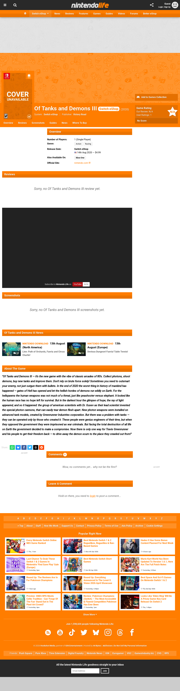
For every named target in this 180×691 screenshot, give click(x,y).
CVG (159, 653)
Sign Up (167, 7)
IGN (107, 653)
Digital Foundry (76, 653)
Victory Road (79, 114)
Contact (80, 525)
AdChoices (107, 646)
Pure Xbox (40, 653)
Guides (53, 123)
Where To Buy (79, 123)
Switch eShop (51, 114)
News (64, 123)
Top (20, 525)
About (29, 525)
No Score (142, 120)
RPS (167, 653)
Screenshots (38, 123)
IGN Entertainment (73, 646)
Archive (139, 525)
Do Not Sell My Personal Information (130, 646)
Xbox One (80, 158)
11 (81, 353)
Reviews (22, 123)
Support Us (67, 525)
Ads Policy (127, 525)
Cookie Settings (154, 525)
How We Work (51, 525)
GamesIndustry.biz (144, 653)
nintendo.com (82, 163)
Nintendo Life (62, 284)
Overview (8, 123)
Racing (88, 144)
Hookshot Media (47, 646)
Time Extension (57, 653)
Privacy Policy (94, 525)
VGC (129, 653)
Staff (38, 525)
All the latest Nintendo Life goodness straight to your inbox (90, 664)
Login (160, 7)
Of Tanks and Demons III (76, 108)
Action (78, 144)
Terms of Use (111, 525)
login (93, 496)
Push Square (25, 653)
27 (16, 353)
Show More (90, 614)
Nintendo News (94, 653)
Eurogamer (118, 653)
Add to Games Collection (151, 97)
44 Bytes (97, 646)
